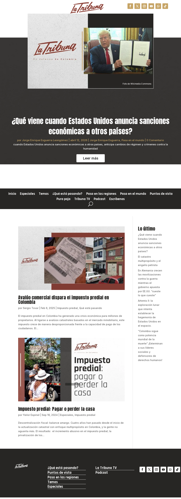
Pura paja (63, 199)
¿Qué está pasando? (67, 194)
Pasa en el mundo (133, 140)
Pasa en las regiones (101, 194)
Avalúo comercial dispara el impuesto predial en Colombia (63, 299)
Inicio (12, 194)
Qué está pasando (90, 308)
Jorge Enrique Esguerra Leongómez (45, 140)
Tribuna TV (82, 199)
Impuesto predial (67, 308)
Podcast (99, 199)
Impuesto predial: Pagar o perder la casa (56, 408)
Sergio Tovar (30, 308)
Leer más (90, 158)
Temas (44, 194)
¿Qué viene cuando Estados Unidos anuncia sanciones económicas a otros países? (90, 126)
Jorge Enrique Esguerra (105, 140)
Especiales (27, 194)
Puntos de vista (161, 194)
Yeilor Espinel (31, 414)
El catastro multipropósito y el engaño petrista (149, 261)
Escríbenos (117, 199)
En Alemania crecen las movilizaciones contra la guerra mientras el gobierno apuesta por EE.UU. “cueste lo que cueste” (150, 283)
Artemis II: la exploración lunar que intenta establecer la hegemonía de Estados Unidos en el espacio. (149, 313)
